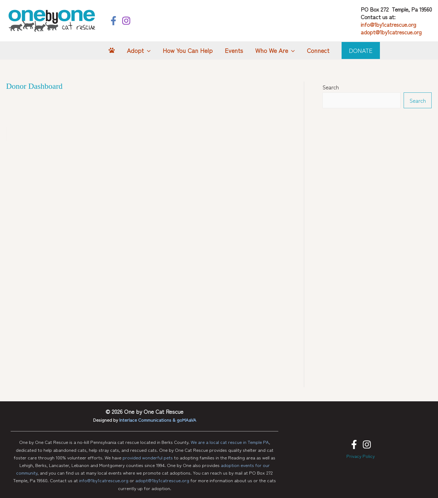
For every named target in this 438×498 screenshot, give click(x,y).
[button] (147, 50)
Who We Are (275, 50)
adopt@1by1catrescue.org (391, 32)
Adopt (139, 50)
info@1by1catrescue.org (388, 24)
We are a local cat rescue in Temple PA (230, 442)
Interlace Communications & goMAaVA (157, 420)
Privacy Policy (360, 456)
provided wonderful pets (148, 457)
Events (234, 50)
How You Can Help (188, 50)
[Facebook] (113, 20)
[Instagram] (126, 20)
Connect (318, 50)
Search (330, 87)
